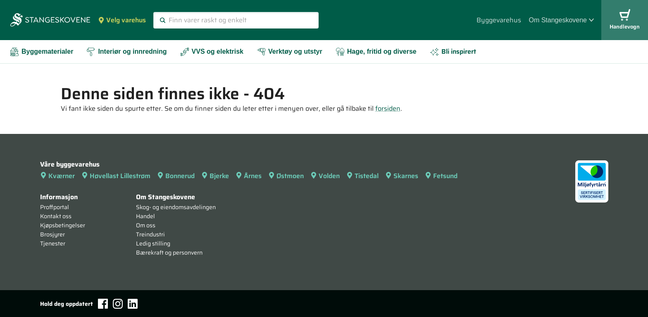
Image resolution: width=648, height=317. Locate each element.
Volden (325, 176)
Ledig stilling (153, 243)
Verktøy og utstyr (289, 52)
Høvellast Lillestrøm (115, 176)
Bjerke (215, 176)
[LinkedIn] (133, 304)
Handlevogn (625, 20)
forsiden (387, 108)
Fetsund (441, 176)
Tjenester (52, 243)
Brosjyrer (52, 234)
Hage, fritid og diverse (376, 52)
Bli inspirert (453, 51)
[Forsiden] (50, 20)
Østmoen (286, 176)
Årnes (249, 176)
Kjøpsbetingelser (62, 225)
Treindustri (150, 234)
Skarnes (401, 176)
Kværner (57, 176)
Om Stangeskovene (561, 20)
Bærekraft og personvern (169, 252)
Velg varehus (122, 20)
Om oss (145, 225)
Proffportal (54, 207)
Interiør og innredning (126, 52)
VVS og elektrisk (211, 52)
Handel (145, 216)
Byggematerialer (41, 52)
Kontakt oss (55, 216)
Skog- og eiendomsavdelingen (176, 207)
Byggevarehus (498, 20)
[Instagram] (118, 304)
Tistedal (362, 176)
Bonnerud (176, 176)
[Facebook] (103, 303)
